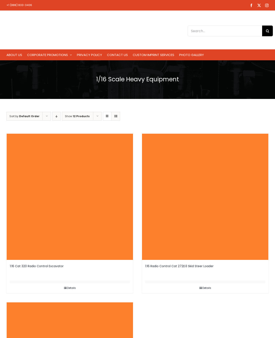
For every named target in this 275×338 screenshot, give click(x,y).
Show (77, 116)
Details (71, 288)
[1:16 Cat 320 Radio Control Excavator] (70, 197)
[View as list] (116, 116)
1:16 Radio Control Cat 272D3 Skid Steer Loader (179, 266)
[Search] (267, 31)
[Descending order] (56, 116)
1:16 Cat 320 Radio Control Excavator (37, 266)
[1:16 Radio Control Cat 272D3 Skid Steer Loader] (205, 197)
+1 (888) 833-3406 (19, 5)
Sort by (24, 116)
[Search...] (225, 31)
